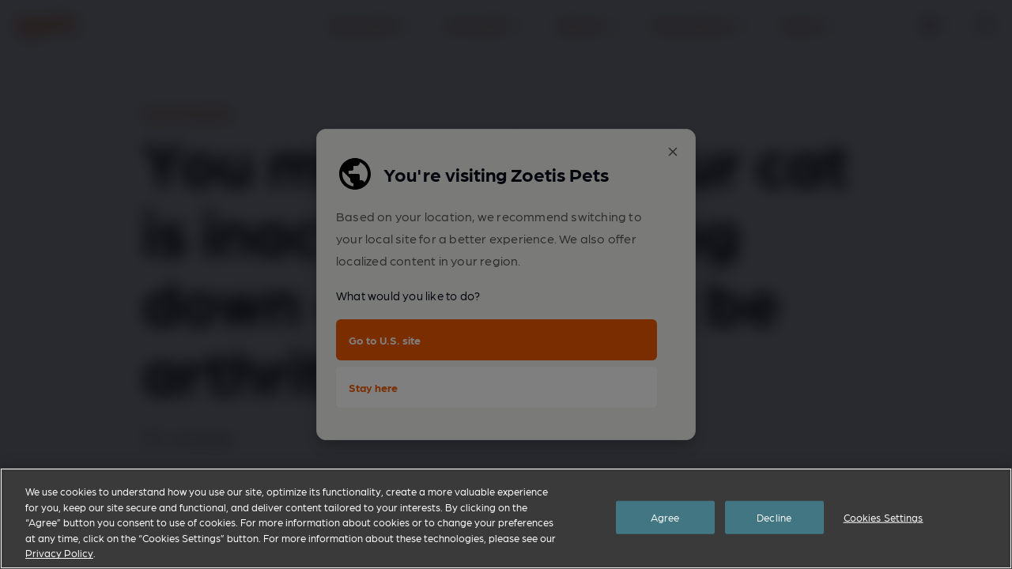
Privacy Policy (59, 553)
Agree (665, 517)
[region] (506, 518)
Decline (774, 517)
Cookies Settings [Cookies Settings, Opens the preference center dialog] (883, 517)
